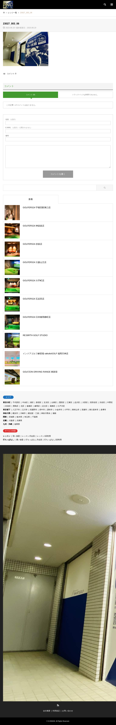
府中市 (42, 410)
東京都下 (6, 410)
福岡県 (17, 424)
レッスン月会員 (28, 436)
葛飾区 (52, 406)
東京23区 (6, 402)
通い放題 (19, 440)
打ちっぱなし (8, 440)
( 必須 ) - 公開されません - (18, 127)
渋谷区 (102, 402)
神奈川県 (6, 413)
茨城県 (11, 417)
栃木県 (19, 417)
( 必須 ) (10, 119)
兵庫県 (19, 420)
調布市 (50, 410)
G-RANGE (51, 721)
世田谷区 (93, 402)
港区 (32, 402)
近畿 (5, 420)
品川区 (77, 402)
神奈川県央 (45, 413)
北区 (22, 406)
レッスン (6, 436)
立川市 (24, 410)
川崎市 (23, 413)
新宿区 (38, 402)
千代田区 (16, 402)
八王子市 (16, 410)
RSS (58, 705)
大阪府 (11, 420)
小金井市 (58, 410)
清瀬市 (84, 410)
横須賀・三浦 (33, 413)
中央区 (25, 402)
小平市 (67, 410)
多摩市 (103, 410)
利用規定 (56, 711)
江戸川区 (61, 406)
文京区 (46, 402)
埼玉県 (27, 417)
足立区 (45, 406)
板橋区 (29, 406)
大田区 (85, 402)
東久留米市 (93, 410)
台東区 (54, 402)
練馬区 (37, 406)
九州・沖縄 (7, 424)
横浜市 (15, 413)
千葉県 (35, 417)
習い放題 (16, 436)
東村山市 (75, 410)
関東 (5, 417)
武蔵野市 (33, 410)
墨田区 (61, 402)
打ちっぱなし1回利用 (53, 440)
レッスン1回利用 (44, 436)
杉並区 (8, 406)
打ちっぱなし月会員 (34, 440)
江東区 (69, 402)
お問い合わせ (67, 711)
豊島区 (15, 406)
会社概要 (46, 711)
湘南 (54, 413)
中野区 (110, 402)
